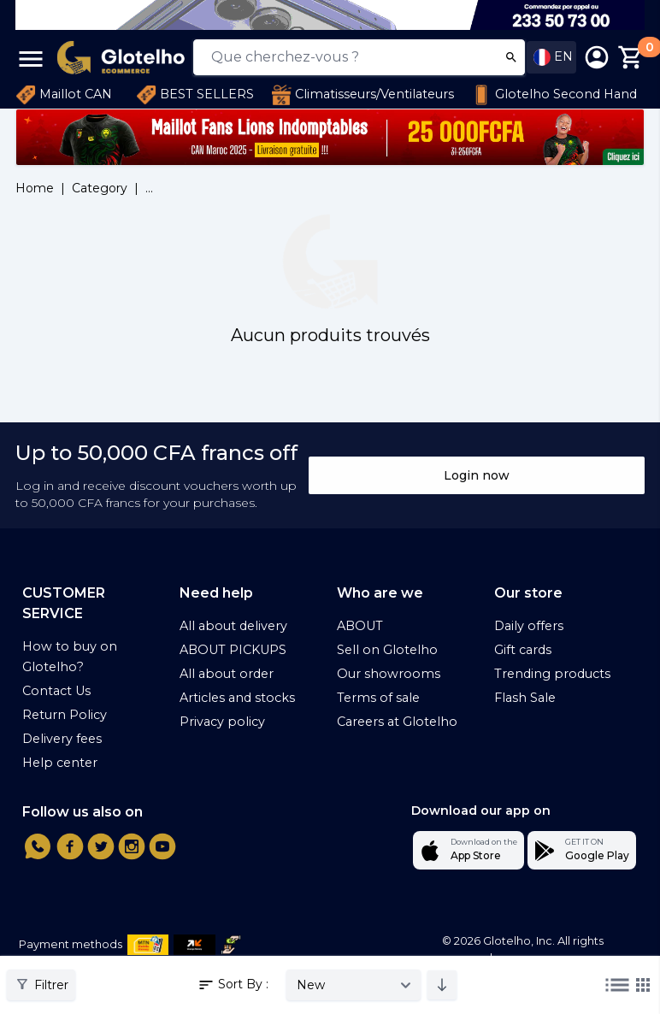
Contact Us (56, 691)
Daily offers (528, 626)
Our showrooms (388, 673)
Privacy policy (222, 721)
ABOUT (360, 626)
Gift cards (522, 649)
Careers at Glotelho (397, 721)
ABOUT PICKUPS (233, 649)
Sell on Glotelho (387, 649)
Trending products (552, 673)
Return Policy (64, 714)
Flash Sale (525, 697)
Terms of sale (378, 697)
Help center (59, 762)
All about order (227, 673)
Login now (477, 475)
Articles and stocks (237, 697)
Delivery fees (62, 738)
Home (34, 188)
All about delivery (233, 626)
